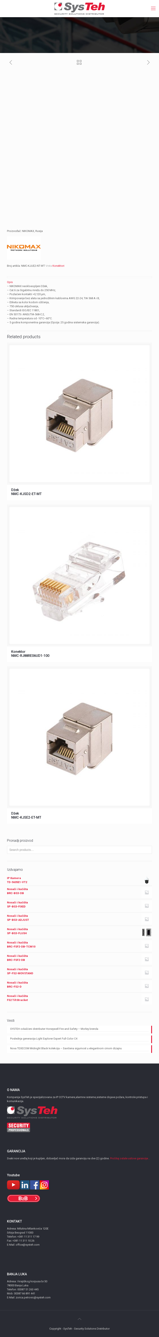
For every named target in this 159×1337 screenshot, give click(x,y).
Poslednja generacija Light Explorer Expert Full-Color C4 (43, 1038)
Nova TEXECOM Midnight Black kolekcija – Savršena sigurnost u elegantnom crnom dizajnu (66, 1048)
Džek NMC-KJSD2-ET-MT (26, 492)
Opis (10, 282)
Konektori (58, 265)
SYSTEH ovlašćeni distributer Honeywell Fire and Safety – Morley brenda (54, 1028)
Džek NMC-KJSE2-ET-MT (26, 815)
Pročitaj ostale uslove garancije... (130, 1158)
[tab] (79, 282)
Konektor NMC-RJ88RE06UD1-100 (30, 654)
